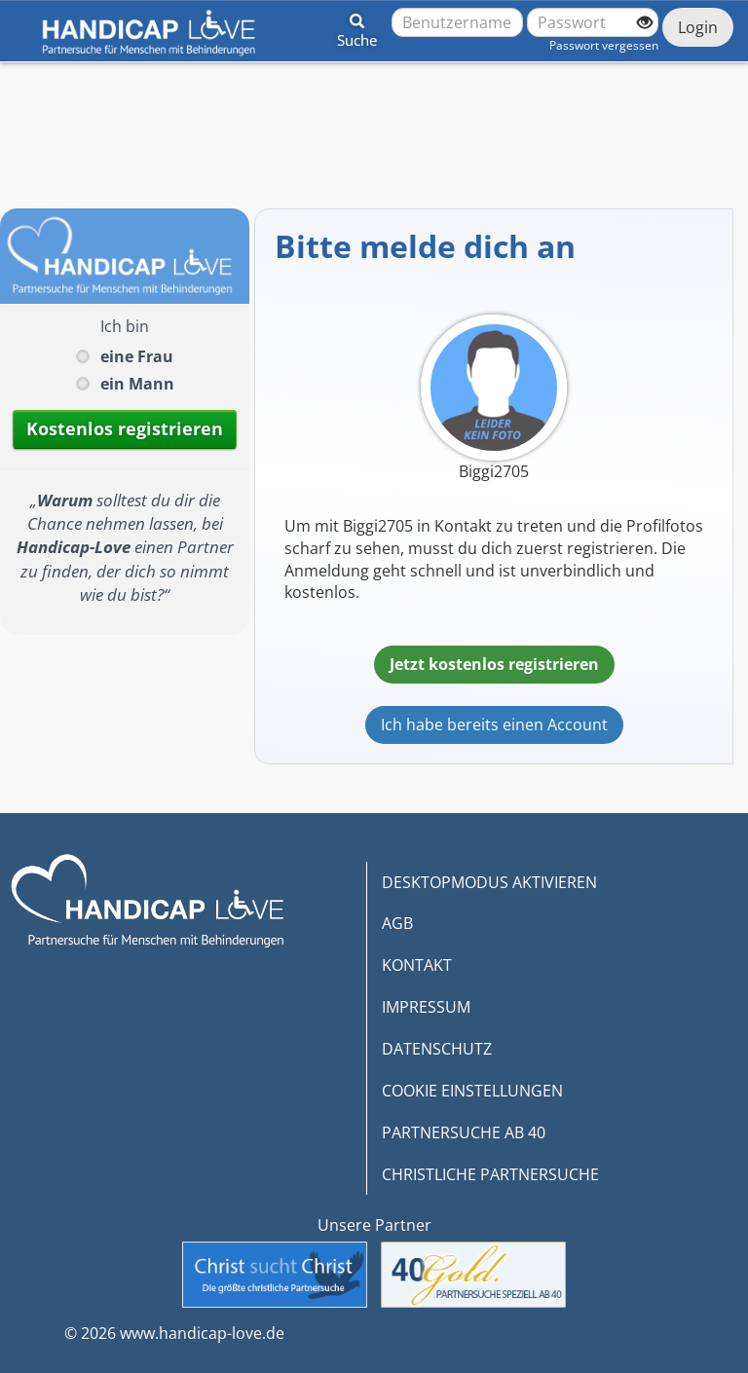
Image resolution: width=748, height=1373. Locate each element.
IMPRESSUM (426, 1007)
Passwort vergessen (603, 45)
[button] (357, 27)
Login (698, 27)
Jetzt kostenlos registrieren (494, 664)
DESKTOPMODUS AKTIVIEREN (489, 882)
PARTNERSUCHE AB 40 (463, 1132)
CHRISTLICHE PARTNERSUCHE (490, 1174)
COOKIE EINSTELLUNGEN (472, 1090)
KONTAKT (417, 965)
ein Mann (137, 383)
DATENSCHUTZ (437, 1048)
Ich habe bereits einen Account (494, 724)
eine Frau (136, 356)
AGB (397, 923)
